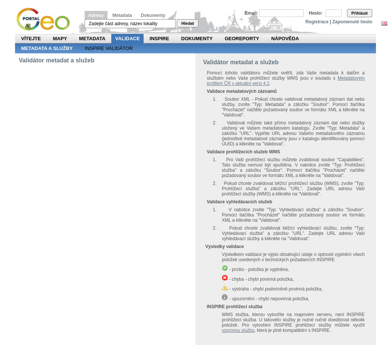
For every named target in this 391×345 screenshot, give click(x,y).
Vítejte (31, 38)
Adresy (96, 15)
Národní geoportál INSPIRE (46, 19)
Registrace (317, 21)
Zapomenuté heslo (352, 21)
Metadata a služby (47, 48)
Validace (127, 38)
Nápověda (285, 38)
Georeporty (242, 38)
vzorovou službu (238, 330)
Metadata (122, 15)
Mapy (60, 38)
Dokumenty (153, 15)
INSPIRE (159, 38)
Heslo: (316, 13)
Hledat (187, 23)
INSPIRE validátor (109, 48)
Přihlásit (360, 13)
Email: (251, 13)
